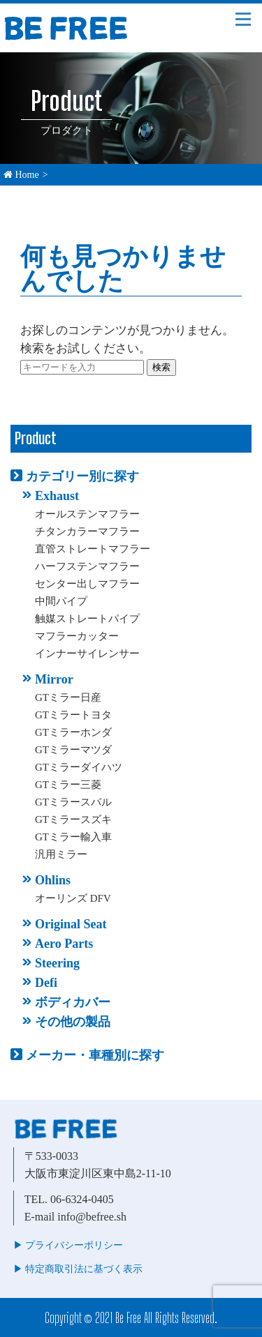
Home (21, 174)
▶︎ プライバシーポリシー (68, 1245)
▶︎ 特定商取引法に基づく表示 (78, 1269)
